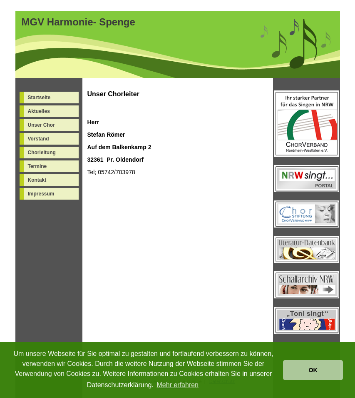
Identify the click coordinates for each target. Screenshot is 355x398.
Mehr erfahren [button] (178, 384)
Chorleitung (42, 152)
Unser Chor (41, 125)
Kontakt (37, 180)
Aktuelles (39, 111)
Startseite (39, 97)
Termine (37, 166)
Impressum (41, 194)
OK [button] (313, 370)
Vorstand (38, 139)
